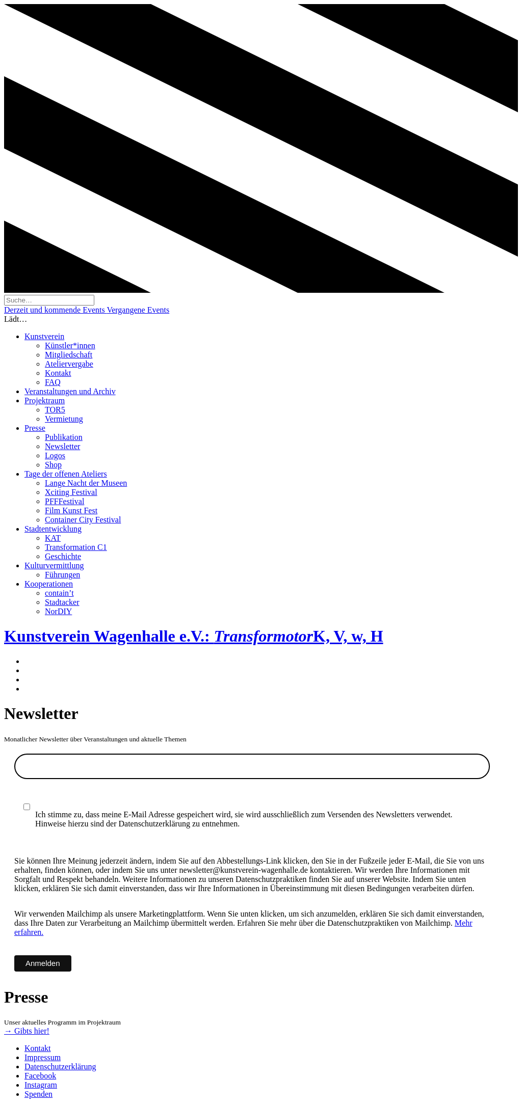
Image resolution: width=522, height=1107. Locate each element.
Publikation (64, 437)
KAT (53, 538)
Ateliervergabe (69, 363)
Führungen (62, 574)
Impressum (42, 1057)
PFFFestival (64, 501)
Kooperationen (48, 583)
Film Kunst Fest (71, 510)
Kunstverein (44, 336)
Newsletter (62, 446)
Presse (34, 428)
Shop (53, 464)
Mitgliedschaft (68, 354)
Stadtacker (62, 602)
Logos (55, 455)
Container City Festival (83, 519)
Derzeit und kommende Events (55, 310)
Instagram (40, 1085)
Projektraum (44, 400)
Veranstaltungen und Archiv (70, 391)
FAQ (53, 382)
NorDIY (58, 611)
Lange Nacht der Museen (86, 483)
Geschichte (63, 556)
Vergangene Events (138, 310)
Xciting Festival (71, 492)
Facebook (40, 1075)
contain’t (59, 593)
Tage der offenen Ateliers (65, 473)
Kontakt (58, 373)
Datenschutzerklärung (60, 1066)
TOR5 (55, 409)
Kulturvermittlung (54, 565)
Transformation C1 (76, 547)
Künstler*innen (70, 345)
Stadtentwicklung (53, 528)
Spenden (38, 1094)
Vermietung (64, 418)
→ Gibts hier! (26, 1031)
